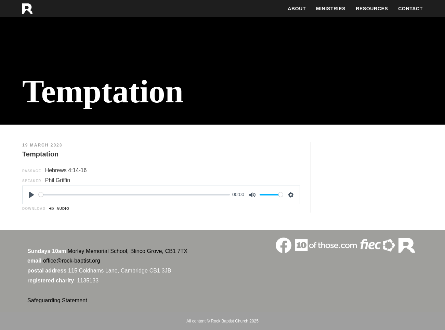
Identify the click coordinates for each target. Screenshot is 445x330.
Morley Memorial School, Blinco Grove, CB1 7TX (127, 251)
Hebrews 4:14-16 (66, 170)
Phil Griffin (57, 180)
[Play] (31, 194)
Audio (59, 209)
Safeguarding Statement (57, 300)
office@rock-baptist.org (71, 261)
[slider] (134, 194)
